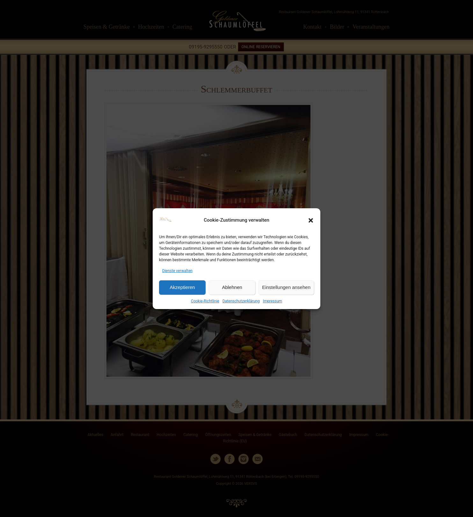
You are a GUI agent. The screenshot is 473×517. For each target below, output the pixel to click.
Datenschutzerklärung (241, 301)
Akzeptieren (182, 287)
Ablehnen (232, 287)
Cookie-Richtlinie (205, 301)
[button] (311, 220)
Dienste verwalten (177, 271)
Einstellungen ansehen (286, 287)
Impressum (272, 301)
